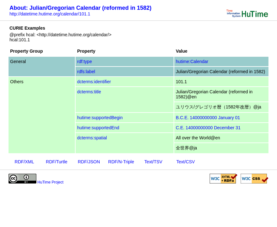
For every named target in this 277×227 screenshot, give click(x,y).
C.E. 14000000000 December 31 (208, 127)
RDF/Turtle (56, 161)
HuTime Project (50, 182)
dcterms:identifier (94, 81)
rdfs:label (86, 71)
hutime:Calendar (192, 61)
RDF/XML (24, 161)
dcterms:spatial (92, 137)
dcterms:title (89, 91)
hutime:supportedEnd (98, 127)
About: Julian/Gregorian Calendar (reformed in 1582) (80, 8)
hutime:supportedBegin (100, 117)
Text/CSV (185, 161)
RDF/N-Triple (121, 161)
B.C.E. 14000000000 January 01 (208, 117)
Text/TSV (154, 161)
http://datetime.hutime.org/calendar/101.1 (49, 13)
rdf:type (84, 61)
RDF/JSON (89, 161)
